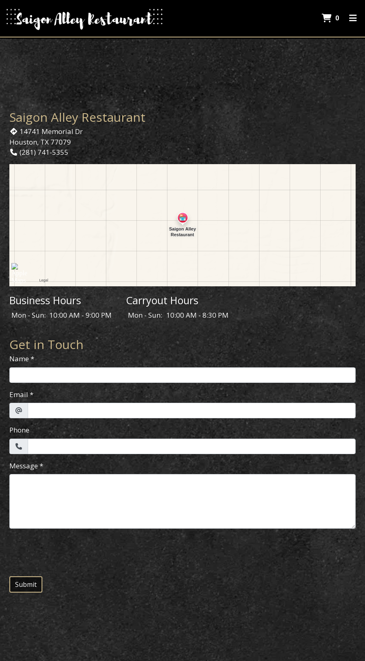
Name (19, 358)
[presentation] (71, 551)
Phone (19, 430)
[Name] (182, 375)
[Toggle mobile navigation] (353, 18)
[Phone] (192, 446)
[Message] (182, 501)
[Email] (192, 410)
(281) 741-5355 (38, 152)
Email (18, 394)
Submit (26, 584)
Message (23, 465)
